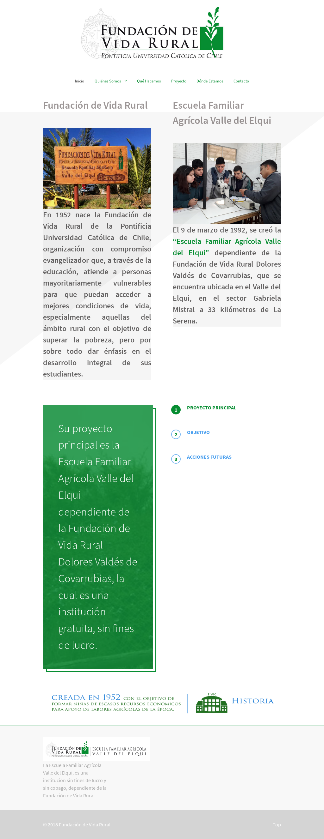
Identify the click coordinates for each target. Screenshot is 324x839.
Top (277, 824)
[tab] (226, 409)
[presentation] (226, 409)
